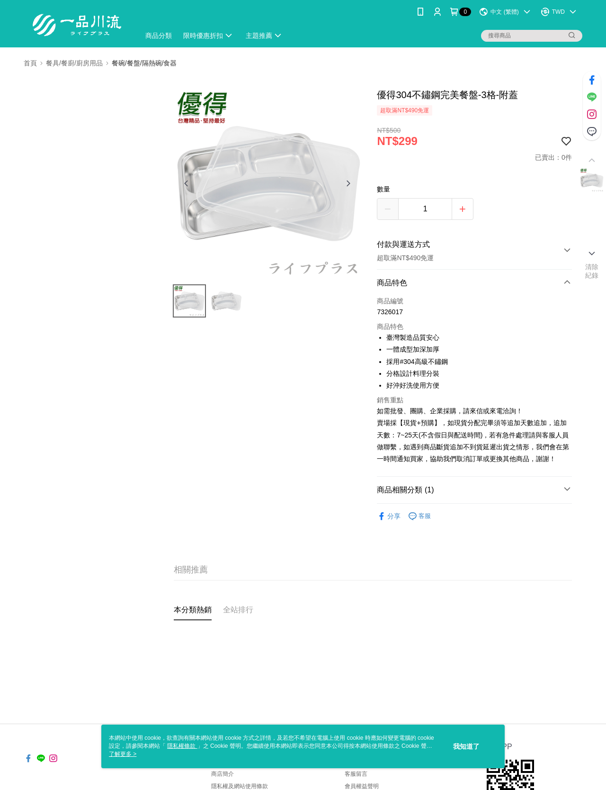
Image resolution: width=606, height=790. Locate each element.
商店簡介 (222, 774)
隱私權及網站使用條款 (239, 786)
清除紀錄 (592, 271)
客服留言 (356, 774)
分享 (389, 516)
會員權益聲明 (362, 786)
